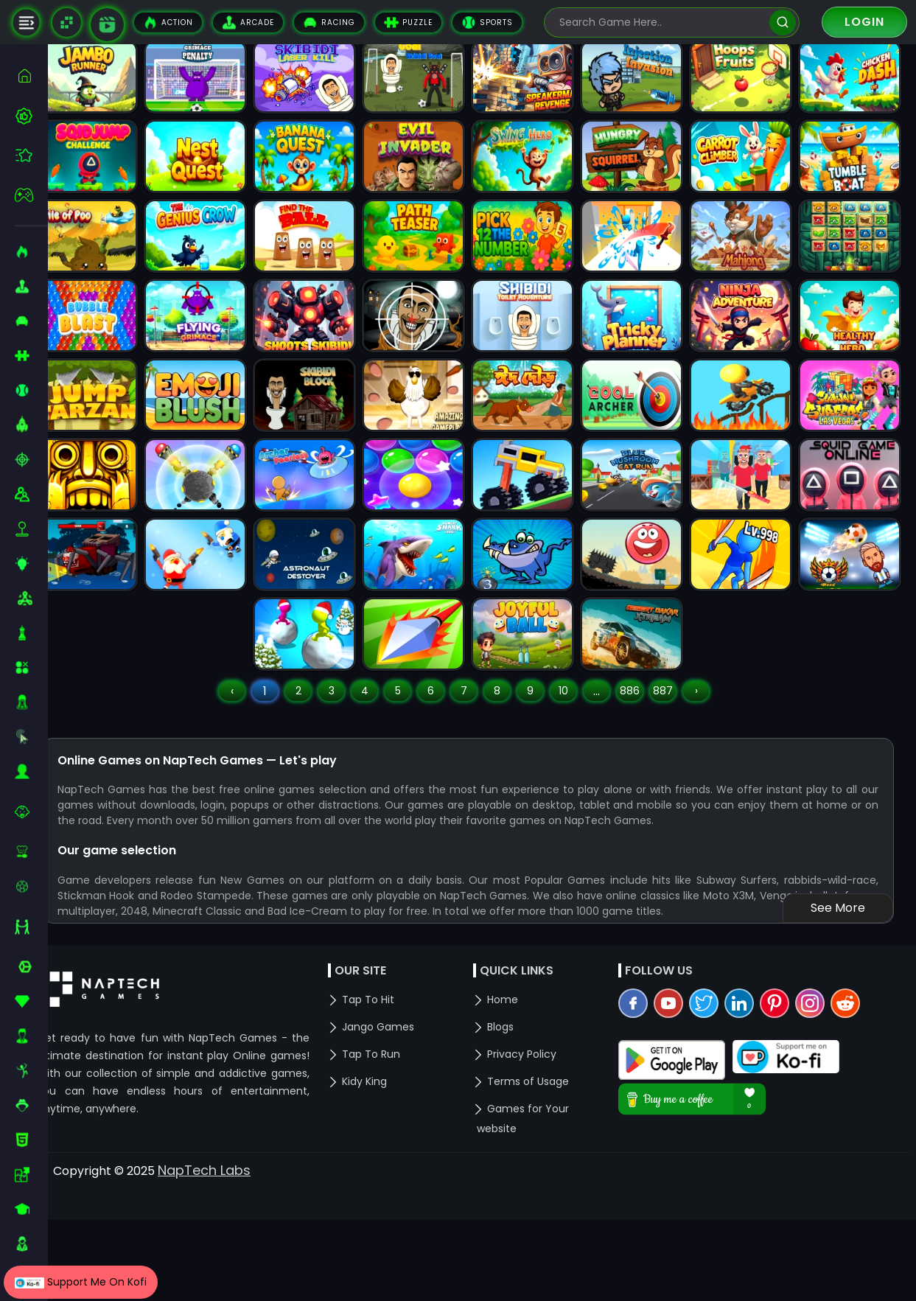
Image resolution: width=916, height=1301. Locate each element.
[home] (31, 75)
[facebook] (645, 1124)
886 (644, 792)
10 (578, 792)
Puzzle (408, 22)
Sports (487, 22)
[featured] (31, 155)
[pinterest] (786, 1124)
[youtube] (680, 1124)
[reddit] (857, 1124)
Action (168, 22)
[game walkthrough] (107, 24)
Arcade (248, 22)
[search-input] (661, 22)
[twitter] (715, 1124)
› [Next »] (710, 792)
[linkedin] (751, 1124)
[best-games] (31, 116)
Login (864, 21)
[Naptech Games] (67, 22)
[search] (782, 22)
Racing (329, 22)
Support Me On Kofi (81, 1281)
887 (678, 792)
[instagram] (821, 1124)
